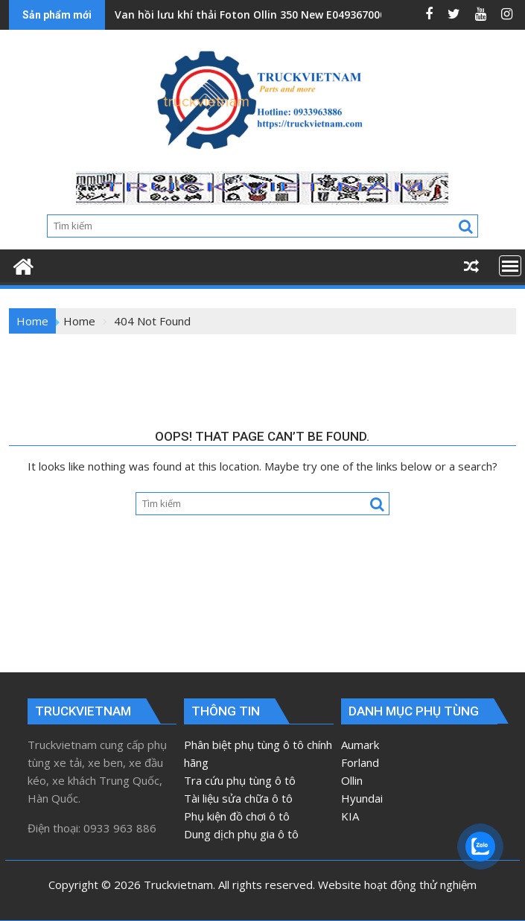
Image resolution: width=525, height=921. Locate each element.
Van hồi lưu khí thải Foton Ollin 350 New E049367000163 (259, 14)
